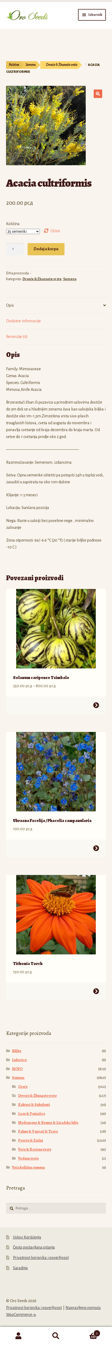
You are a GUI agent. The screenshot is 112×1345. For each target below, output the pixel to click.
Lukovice (19, 1059)
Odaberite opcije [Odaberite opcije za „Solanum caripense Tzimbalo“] (96, 705)
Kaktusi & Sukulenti (34, 1104)
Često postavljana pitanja (34, 1247)
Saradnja (20, 1268)
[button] (98, 94)
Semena (30, 65)
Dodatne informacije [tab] (23, 321)
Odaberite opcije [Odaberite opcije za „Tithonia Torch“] (96, 991)
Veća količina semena (28, 1167)
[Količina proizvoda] (15, 249)
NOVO (17, 1068)
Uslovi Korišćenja (27, 1237)
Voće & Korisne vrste (34, 1149)
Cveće (23, 1086)
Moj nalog (18, 1336)
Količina (13, 224)
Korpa (87, 1332)
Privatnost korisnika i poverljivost (41, 1257)
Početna (14, 65)
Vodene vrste (28, 1158)
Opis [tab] (10, 305)
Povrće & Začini (30, 1140)
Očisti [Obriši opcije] (55, 231)
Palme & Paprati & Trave (38, 1131)
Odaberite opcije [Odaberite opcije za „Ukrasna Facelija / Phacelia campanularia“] (96, 848)
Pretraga (56, 1336)
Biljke (16, 1050)
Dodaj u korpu (46, 249)
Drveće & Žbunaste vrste (61, 65)
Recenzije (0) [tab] (17, 336)
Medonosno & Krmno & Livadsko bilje (48, 1122)
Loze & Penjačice (31, 1113)
